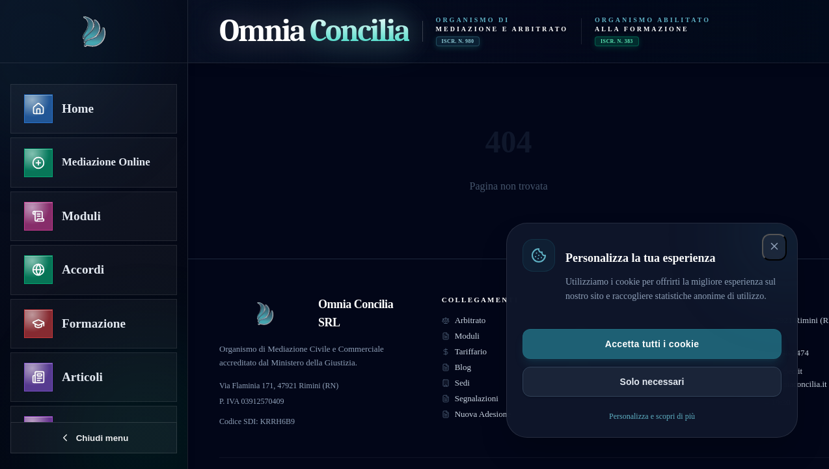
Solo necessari (652, 382)
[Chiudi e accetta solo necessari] (774, 247)
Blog (456, 367)
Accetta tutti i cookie (652, 344)
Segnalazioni (470, 398)
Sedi (456, 383)
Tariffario (464, 351)
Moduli (461, 336)
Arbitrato (464, 320)
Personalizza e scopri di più (652, 416)
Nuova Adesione (476, 414)
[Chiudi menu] (93, 437)
